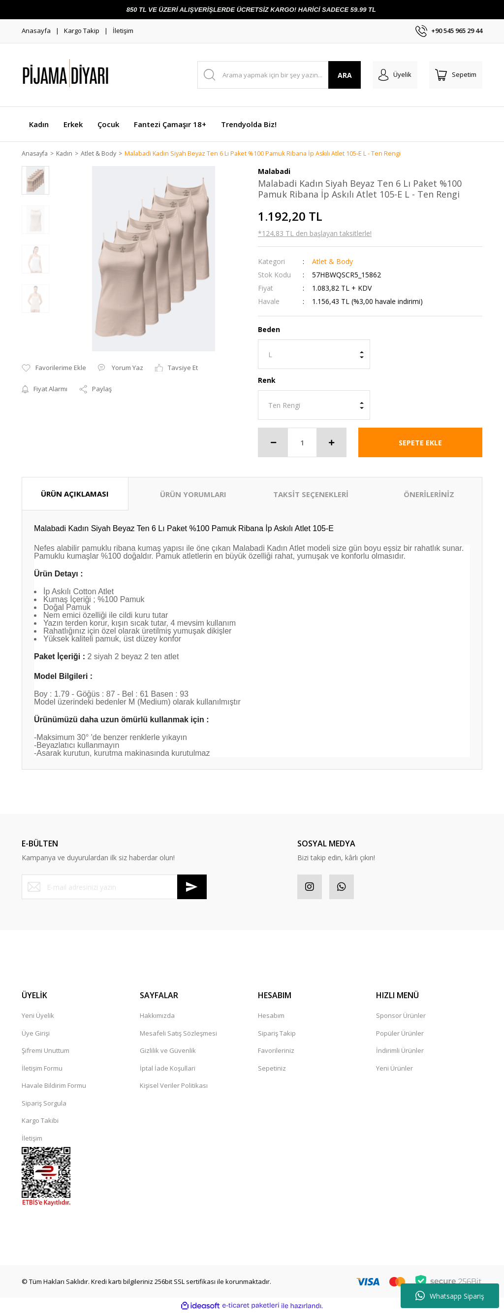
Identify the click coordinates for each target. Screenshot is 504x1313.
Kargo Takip (81, 30)
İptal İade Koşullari (167, 1068)
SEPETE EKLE (420, 443)
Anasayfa (36, 30)
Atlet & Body (332, 262)
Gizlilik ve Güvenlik (168, 1050)
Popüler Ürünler (400, 1033)
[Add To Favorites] (54, 368)
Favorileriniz (276, 1050)
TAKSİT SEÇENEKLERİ (310, 495)
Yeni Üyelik (38, 1015)
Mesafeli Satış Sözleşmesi (178, 1033)
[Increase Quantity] (331, 443)
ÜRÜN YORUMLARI (193, 495)
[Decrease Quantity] (273, 443)
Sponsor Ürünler (401, 1015)
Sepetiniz (272, 1068)
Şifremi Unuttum (45, 1050)
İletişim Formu (42, 1068)
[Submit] (192, 887)
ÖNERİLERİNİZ (429, 495)
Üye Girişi (36, 1033)
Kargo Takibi (40, 1120)
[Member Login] (395, 75)
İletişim (123, 30)
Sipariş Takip (277, 1033)
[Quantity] (302, 443)
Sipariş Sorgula (44, 1103)
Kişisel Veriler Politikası (174, 1085)
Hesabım (271, 1015)
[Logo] (90, 75)
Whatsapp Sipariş (449, 1295)
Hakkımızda (157, 1015)
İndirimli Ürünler (400, 1050)
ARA (345, 75)
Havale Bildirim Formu (54, 1085)
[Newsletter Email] (114, 887)
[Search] (279, 75)
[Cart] (455, 75)
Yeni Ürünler (394, 1068)
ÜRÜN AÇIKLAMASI (75, 494)
